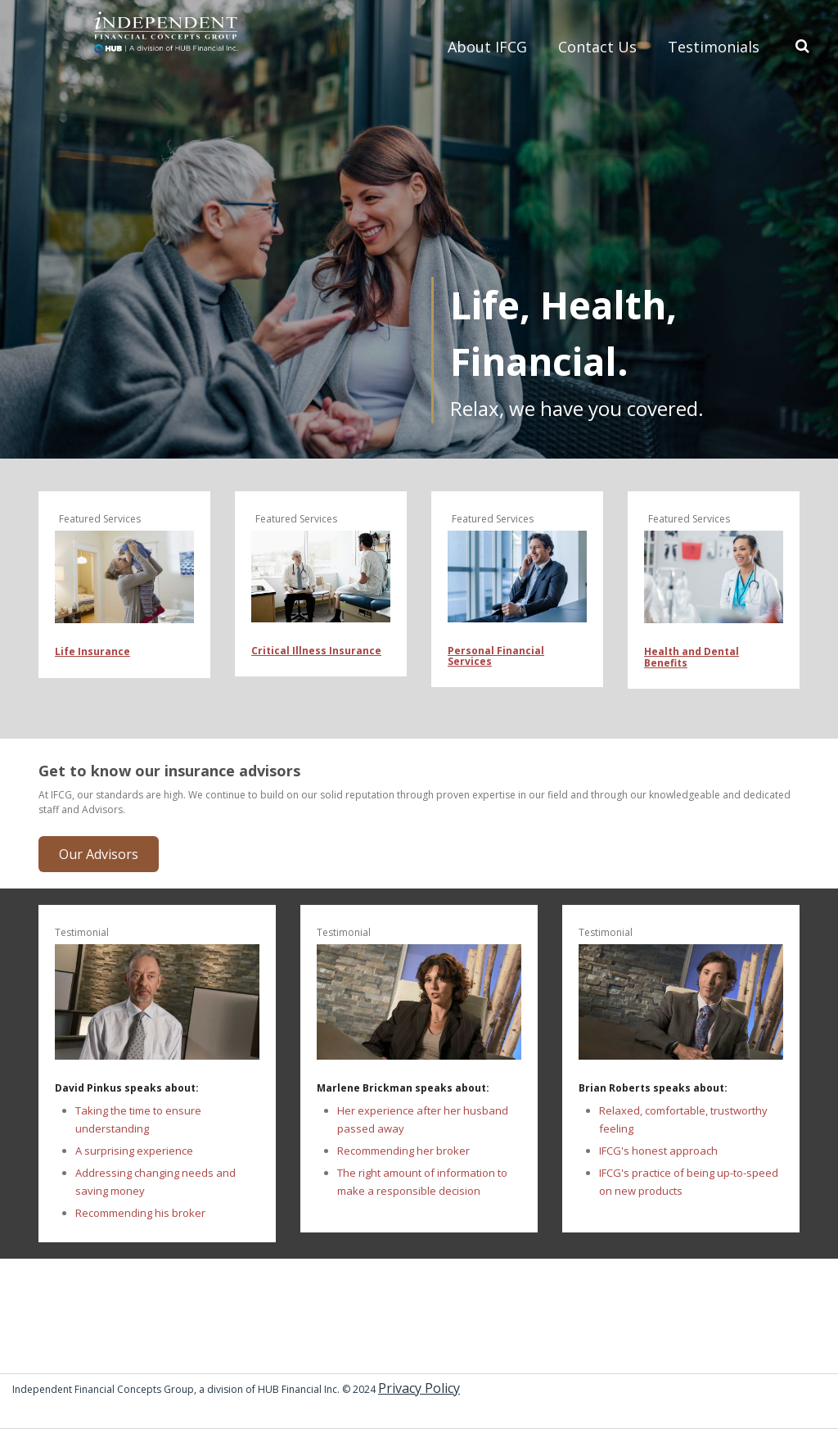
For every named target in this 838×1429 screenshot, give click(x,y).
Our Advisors (98, 854)
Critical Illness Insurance (316, 651)
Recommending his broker (140, 1212)
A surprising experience (134, 1150)
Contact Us (597, 47)
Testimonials (713, 47)
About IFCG (487, 47)
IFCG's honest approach (658, 1150)
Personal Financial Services (496, 656)
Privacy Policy (419, 1388)
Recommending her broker (403, 1150)
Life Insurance (92, 651)
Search (800, 44)
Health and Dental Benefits (691, 656)
